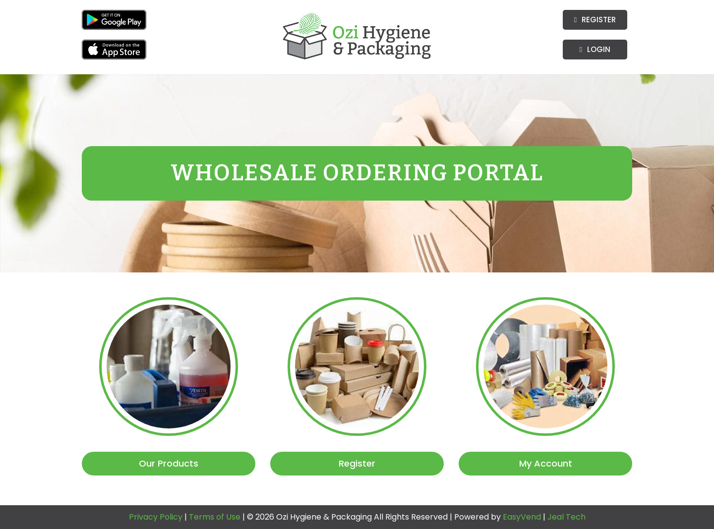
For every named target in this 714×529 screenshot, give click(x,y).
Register (595, 19)
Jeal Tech (566, 517)
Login (595, 49)
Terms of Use (215, 517)
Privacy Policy (156, 517)
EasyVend (522, 517)
